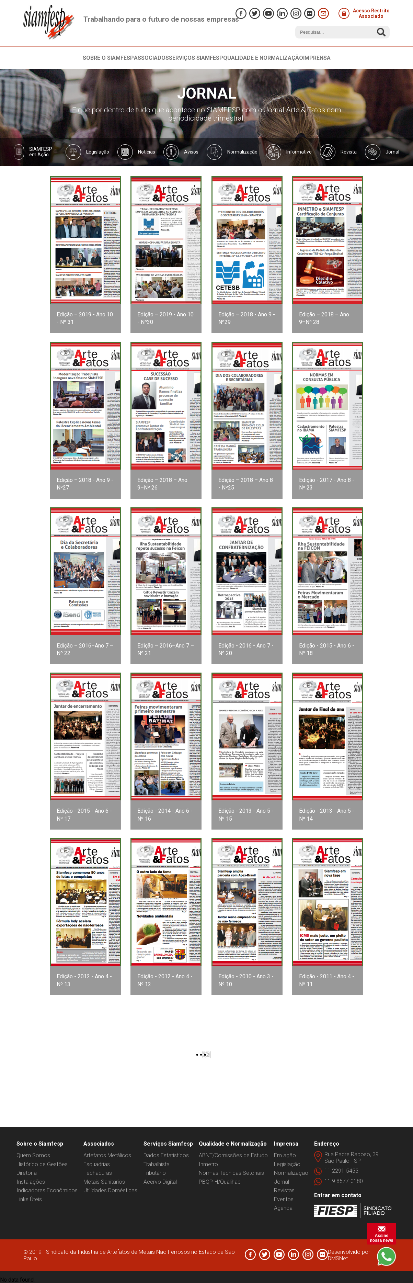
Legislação (287, 1164)
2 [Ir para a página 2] (207, 1054)
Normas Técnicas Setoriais (231, 1173)
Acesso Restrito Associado (364, 13)
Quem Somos (33, 1155)
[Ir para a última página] (210, 1054)
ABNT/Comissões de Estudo (233, 1155)
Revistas (284, 1190)
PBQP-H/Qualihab (220, 1182)
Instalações (30, 1182)
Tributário (155, 1173)
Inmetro (208, 1164)
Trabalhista (157, 1164)
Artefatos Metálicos (107, 1155)
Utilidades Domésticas (110, 1190)
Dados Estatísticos (166, 1155)
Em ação (285, 1155)
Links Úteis (29, 1199)
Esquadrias (96, 1164)
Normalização (291, 1173)
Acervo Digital (160, 1182)
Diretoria (26, 1173)
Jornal (281, 1182)
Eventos (284, 1199)
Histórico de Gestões (42, 1164)
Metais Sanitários (104, 1182)
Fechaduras (97, 1173)
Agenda (283, 1208)
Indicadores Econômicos (47, 1190)
